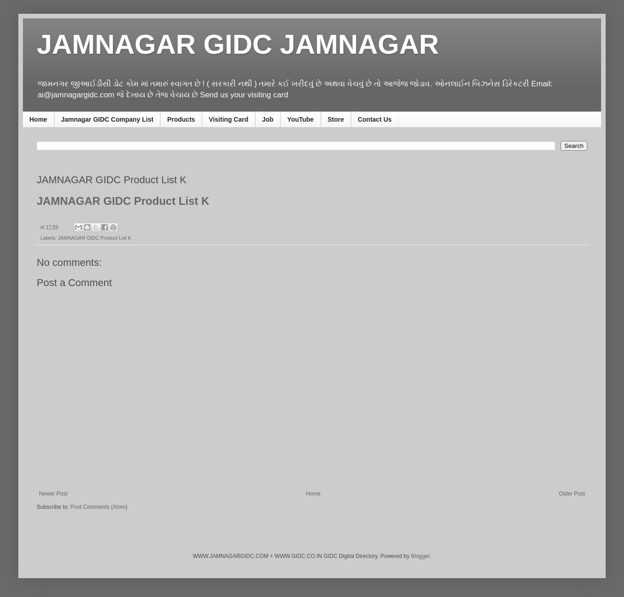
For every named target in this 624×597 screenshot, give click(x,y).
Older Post (572, 493)
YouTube (300, 119)
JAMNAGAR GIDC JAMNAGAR (238, 44)
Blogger (420, 556)
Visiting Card (228, 119)
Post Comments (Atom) (99, 507)
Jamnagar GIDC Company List (107, 119)
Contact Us (375, 119)
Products (181, 119)
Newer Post (53, 493)
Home (38, 119)
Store (336, 119)
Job (267, 119)
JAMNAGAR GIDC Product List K (94, 238)
